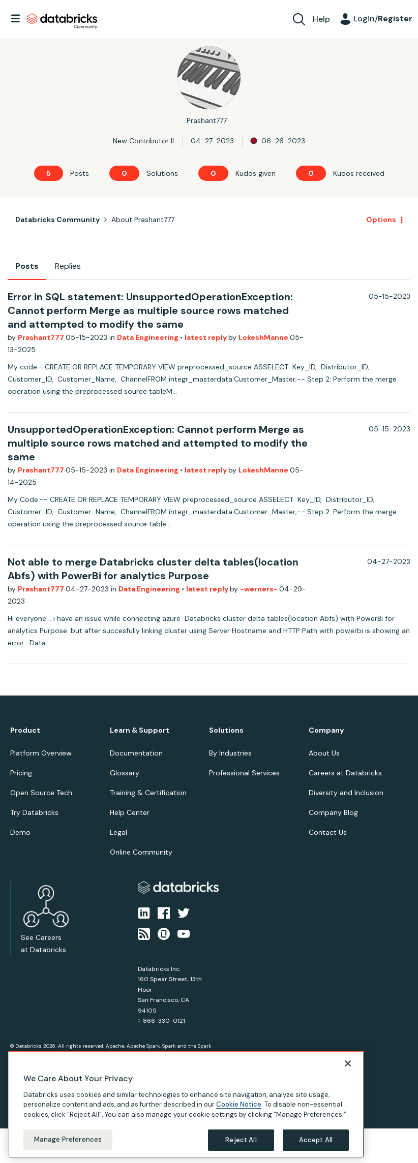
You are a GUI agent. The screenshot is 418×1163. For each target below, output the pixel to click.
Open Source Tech (41, 792)
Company (326, 730)
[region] (186, 1104)
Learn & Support (139, 730)
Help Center (130, 812)
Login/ (382, 18)
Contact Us (328, 832)
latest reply (206, 337)
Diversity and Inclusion (346, 792)
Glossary (124, 772)
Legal (118, 832)
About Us (324, 753)
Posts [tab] (27, 266)
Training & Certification (148, 792)
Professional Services (244, 772)
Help (321, 19)
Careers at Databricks (345, 772)
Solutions (226, 730)
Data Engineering (148, 337)
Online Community (141, 852)
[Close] (348, 1063)
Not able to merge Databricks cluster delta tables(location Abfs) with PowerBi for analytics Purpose (153, 568)
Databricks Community (62, 21)
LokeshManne (264, 337)
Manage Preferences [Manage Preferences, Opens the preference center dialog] (68, 1139)
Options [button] (381, 219)
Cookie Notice (238, 1104)
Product (25, 730)
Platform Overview (41, 753)
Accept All (316, 1140)
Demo (20, 832)
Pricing (21, 772)
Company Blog (333, 812)
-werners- (259, 588)
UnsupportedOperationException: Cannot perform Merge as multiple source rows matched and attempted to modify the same (158, 443)
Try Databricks (34, 812)
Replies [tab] (68, 266)
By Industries (230, 753)
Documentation (136, 753)
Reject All (240, 1140)
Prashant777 (42, 337)
